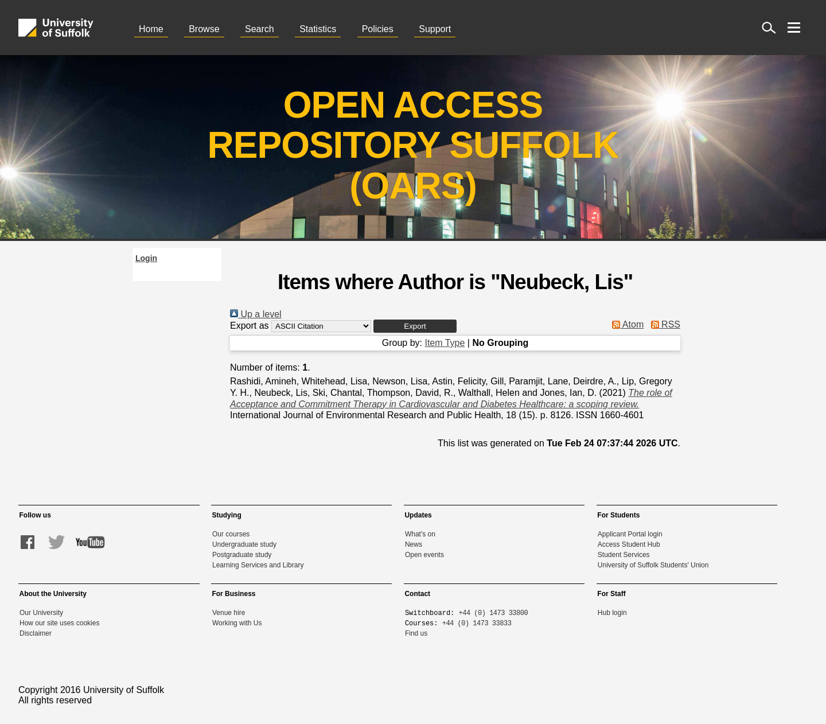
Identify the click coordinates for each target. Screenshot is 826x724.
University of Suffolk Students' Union (653, 565)
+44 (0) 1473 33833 (477, 623)
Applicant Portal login (630, 534)
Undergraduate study (244, 544)
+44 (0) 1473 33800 (493, 612)
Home (151, 29)
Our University (41, 613)
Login (146, 258)
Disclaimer (36, 633)
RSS (663, 324)
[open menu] (794, 27)
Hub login (612, 613)
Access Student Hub (629, 544)
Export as (249, 325)
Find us (416, 633)
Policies (377, 29)
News (413, 544)
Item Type (444, 343)
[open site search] (768, 27)
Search (259, 29)
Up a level (256, 314)
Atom (625, 324)
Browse (204, 29)
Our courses (231, 534)
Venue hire (228, 613)
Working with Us (237, 623)
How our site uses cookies (59, 623)
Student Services (624, 555)
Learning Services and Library (257, 565)
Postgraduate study (241, 555)
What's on (420, 534)
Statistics (317, 29)
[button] (415, 326)
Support (435, 29)
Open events (424, 555)
